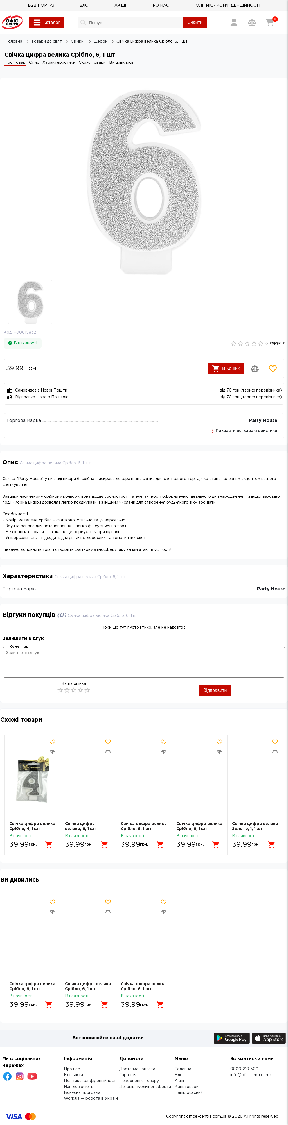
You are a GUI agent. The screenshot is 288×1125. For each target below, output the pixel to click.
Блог (179, 1075)
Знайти (195, 22)
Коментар (19, 646)
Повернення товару (139, 1081)
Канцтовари (187, 1086)
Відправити (215, 690)
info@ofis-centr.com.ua (252, 1075)
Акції (179, 1081)
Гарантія (127, 1075)
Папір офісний (189, 1092)
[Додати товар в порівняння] (255, 368)
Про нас (72, 1069)
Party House (263, 421)
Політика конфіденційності (90, 1081)
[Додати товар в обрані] (273, 368)
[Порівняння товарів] (252, 22)
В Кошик (226, 368)
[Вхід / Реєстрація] (234, 22)
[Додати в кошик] (49, 844)
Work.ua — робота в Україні (91, 1098)
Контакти (73, 1075)
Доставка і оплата (137, 1069)
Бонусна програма (82, 1092)
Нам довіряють (78, 1086)
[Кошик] (270, 22)
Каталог (46, 22)
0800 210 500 (244, 1069)
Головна (183, 1069)
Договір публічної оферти (145, 1086)
